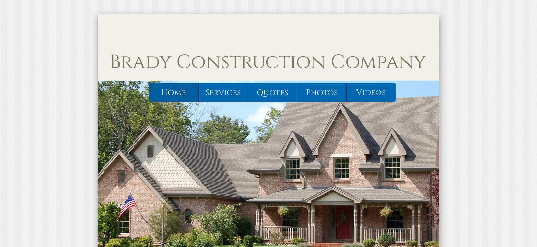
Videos (371, 92)
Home (173, 92)
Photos (322, 92)
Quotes (272, 92)
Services (223, 92)
